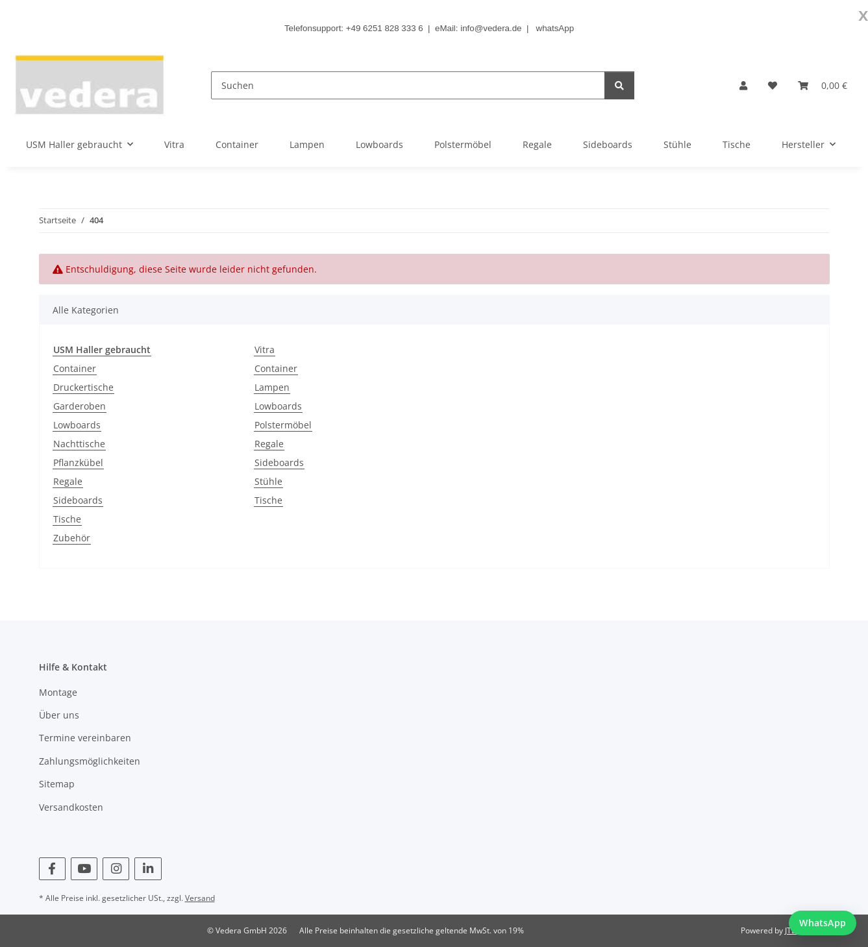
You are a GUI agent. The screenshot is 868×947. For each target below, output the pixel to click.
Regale (67, 481)
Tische (67, 519)
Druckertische (83, 387)
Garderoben (79, 406)
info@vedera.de (490, 28)
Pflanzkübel (78, 462)
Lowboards (77, 425)
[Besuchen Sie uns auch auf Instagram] (116, 868)
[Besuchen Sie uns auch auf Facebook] (52, 868)
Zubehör (71, 538)
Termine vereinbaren (85, 738)
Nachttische (79, 443)
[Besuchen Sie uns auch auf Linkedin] (147, 868)
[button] (743, 85)
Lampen (272, 387)
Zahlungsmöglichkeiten (89, 761)
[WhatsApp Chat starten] (822, 923)
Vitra (264, 349)
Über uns (59, 715)
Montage (58, 692)
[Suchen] (408, 85)
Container (74, 368)
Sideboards (78, 500)
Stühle (268, 481)
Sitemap (57, 784)
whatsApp (555, 28)
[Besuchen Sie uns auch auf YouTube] (84, 868)
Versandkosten (71, 807)
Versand (200, 898)
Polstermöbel (283, 425)
